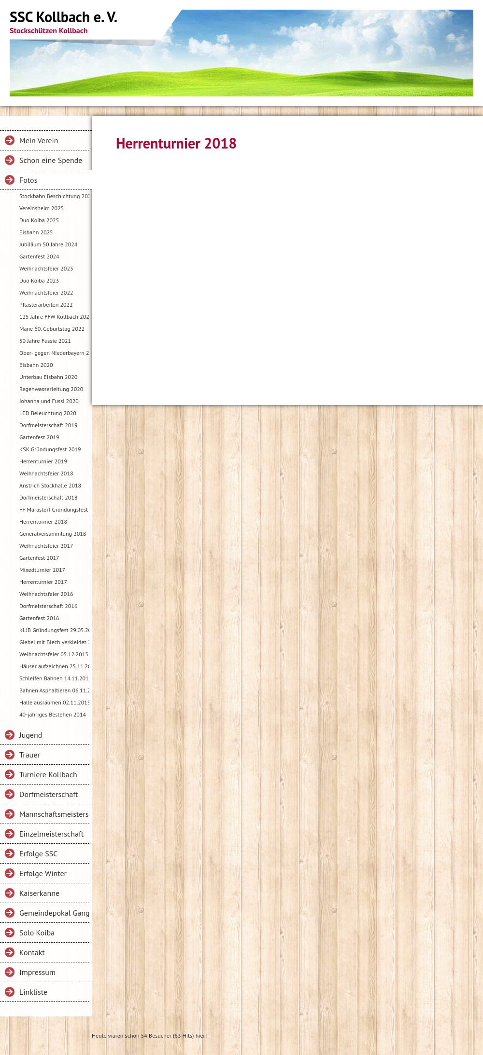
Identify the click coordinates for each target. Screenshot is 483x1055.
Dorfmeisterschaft (48, 794)
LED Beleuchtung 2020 (47, 413)
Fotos (28, 180)
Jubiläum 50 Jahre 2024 (48, 244)
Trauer (29, 754)
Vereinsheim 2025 (41, 208)
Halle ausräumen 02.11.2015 (54, 702)
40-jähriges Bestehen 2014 (52, 714)
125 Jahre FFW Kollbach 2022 (54, 316)
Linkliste (33, 992)
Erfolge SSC (38, 853)
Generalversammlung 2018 (52, 533)
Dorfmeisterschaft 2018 (48, 497)
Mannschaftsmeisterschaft (54, 814)
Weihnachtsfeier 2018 (46, 473)
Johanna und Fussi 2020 (49, 401)
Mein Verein (38, 140)
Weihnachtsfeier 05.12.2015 (53, 654)
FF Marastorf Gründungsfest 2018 (54, 509)
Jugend (30, 735)
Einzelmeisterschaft (51, 834)
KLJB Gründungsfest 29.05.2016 (54, 630)
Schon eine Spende (50, 160)
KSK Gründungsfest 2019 (50, 449)
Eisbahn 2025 (36, 232)
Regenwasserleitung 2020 (51, 388)
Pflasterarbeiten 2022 (46, 304)
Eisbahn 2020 (36, 364)
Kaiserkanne (39, 893)
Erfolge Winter (43, 873)
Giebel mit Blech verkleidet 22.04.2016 (54, 642)
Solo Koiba (37, 932)
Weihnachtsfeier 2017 (46, 545)
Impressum (37, 972)
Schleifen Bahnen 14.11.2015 (54, 678)
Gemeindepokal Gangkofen (54, 913)
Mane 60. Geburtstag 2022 (52, 328)
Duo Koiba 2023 (39, 280)
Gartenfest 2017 (39, 557)
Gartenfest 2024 (39, 256)
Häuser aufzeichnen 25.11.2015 (54, 666)
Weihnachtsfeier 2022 (46, 292)
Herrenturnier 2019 (43, 461)
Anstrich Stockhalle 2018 (50, 485)
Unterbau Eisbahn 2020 (48, 376)
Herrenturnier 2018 (43, 521)
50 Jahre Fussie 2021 (45, 340)
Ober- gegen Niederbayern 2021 (54, 352)
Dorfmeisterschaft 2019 (48, 425)
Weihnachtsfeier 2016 (46, 593)
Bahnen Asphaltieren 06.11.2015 (54, 690)
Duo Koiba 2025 (39, 220)
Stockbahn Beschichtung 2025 (54, 196)
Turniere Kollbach (48, 774)
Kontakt (32, 952)
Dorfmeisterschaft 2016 (48, 605)
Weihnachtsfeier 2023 (46, 268)
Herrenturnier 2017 (43, 581)
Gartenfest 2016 (39, 618)
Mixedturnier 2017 (42, 569)
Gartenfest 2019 (39, 437)
